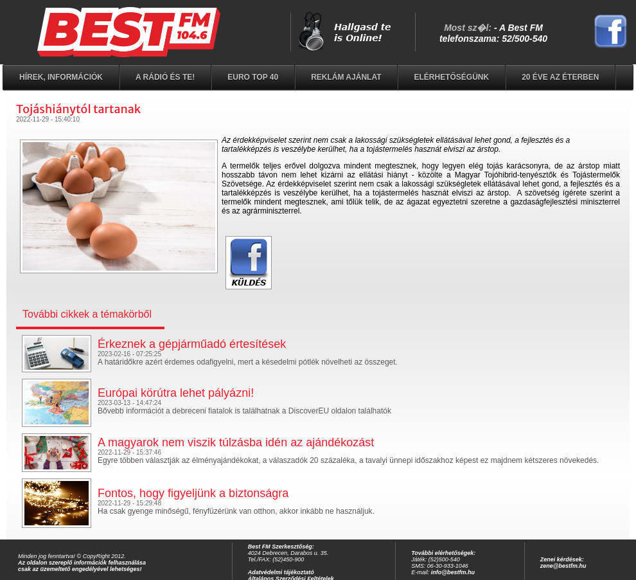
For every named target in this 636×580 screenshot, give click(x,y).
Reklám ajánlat (346, 77)
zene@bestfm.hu (563, 566)
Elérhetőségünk (451, 77)
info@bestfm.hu (453, 572)
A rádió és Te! (165, 77)
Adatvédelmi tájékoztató (281, 572)
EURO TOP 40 (252, 77)
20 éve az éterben (560, 77)
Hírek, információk (61, 77)
